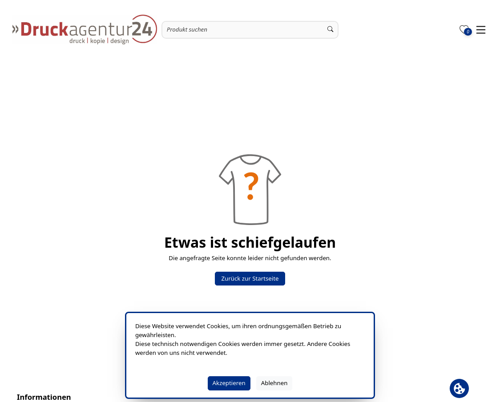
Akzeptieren (229, 383)
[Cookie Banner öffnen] (459, 388)
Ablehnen (274, 383)
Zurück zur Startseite (249, 278)
